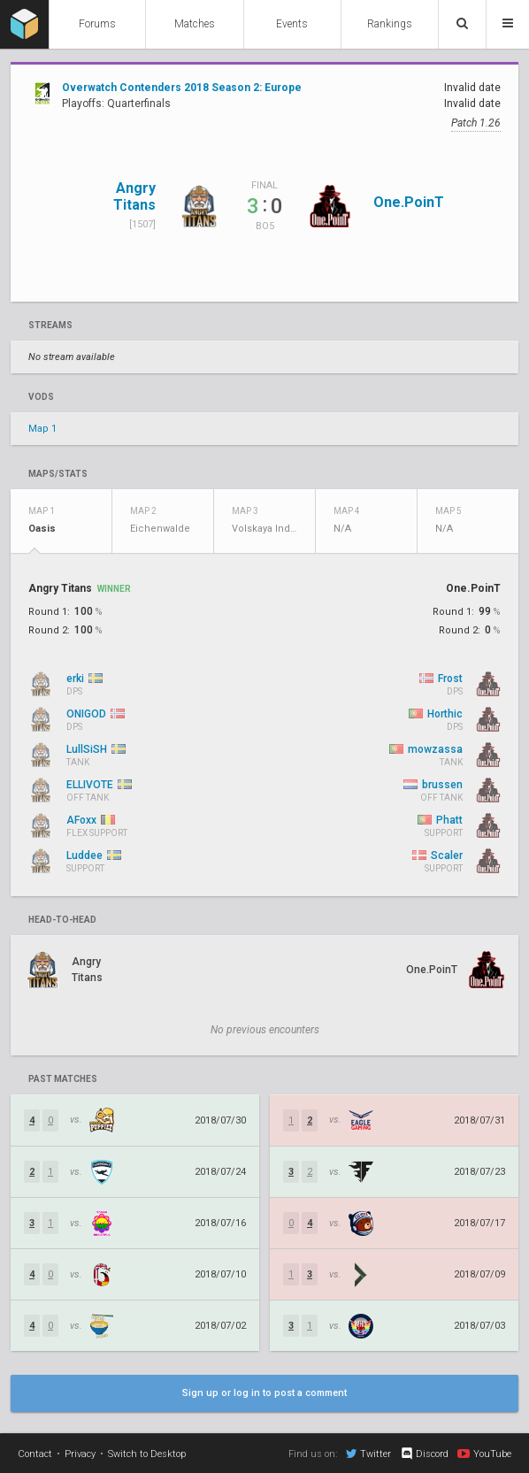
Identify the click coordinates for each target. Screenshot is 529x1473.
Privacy (80, 1454)
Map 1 (42, 428)
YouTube (484, 1453)
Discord (424, 1453)
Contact (35, 1454)
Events (292, 24)
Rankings (389, 24)
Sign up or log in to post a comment (264, 1393)
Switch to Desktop (147, 1454)
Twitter (368, 1453)
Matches (194, 24)
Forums (97, 24)
